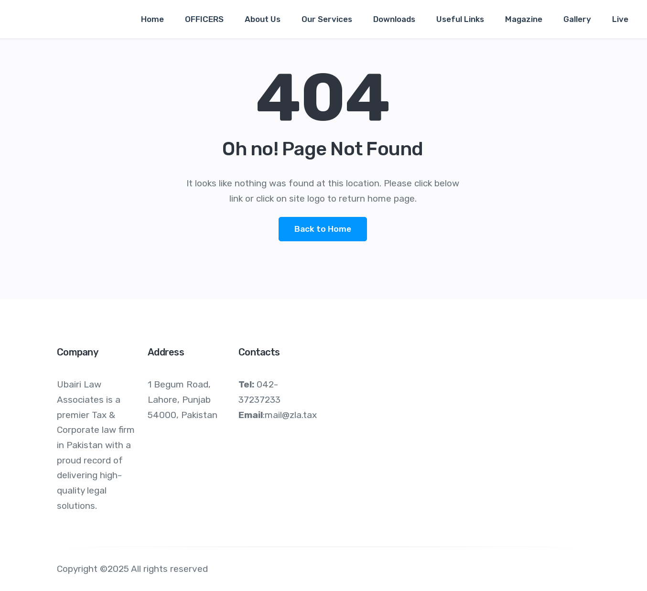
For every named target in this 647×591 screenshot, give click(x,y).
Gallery (577, 19)
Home (152, 19)
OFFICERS (204, 19)
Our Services (327, 19)
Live (620, 19)
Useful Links (460, 19)
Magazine (523, 19)
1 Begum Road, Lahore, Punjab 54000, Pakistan (182, 399)
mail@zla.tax (291, 414)
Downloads (394, 19)
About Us (262, 19)
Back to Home (322, 229)
